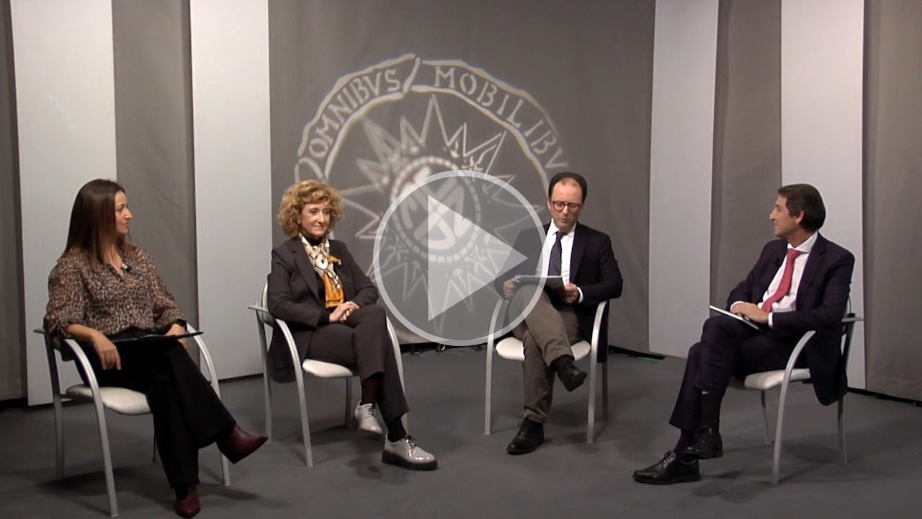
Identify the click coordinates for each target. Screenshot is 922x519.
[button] (461, 259)
